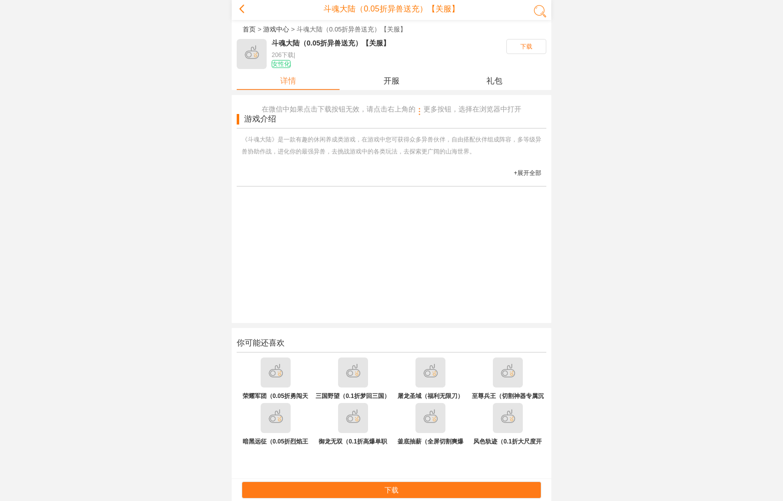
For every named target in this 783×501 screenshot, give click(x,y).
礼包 (494, 80)
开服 (391, 80)
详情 (288, 80)
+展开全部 (527, 173)
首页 (249, 29)
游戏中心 (276, 29)
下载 (526, 46)
